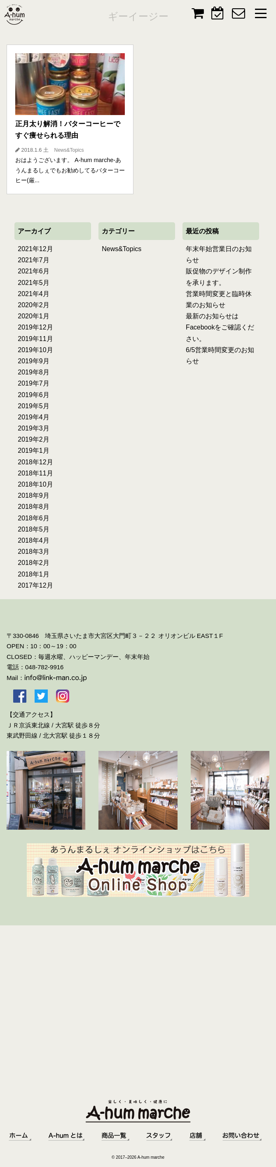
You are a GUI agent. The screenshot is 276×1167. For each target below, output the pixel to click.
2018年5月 (33, 529)
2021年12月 (35, 248)
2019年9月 (33, 361)
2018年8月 (33, 506)
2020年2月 (33, 304)
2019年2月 (33, 439)
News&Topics (121, 248)
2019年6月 (33, 394)
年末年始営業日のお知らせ (219, 254)
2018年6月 (33, 518)
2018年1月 (33, 574)
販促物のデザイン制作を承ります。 (219, 277)
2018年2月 (33, 562)
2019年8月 (33, 372)
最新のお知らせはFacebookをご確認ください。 (220, 327)
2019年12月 (35, 327)
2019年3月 (33, 428)
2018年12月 (35, 462)
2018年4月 (33, 540)
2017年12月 (35, 585)
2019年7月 (33, 383)
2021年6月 (33, 271)
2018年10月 (35, 484)
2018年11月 (35, 473)
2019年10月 (35, 349)
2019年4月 (33, 417)
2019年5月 (33, 405)
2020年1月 (33, 316)
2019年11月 (35, 338)
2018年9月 (33, 495)
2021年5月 (33, 282)
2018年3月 (33, 551)
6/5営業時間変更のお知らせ (220, 355)
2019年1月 (33, 450)
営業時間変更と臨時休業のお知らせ (219, 299)
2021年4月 (33, 293)
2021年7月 (33, 260)
